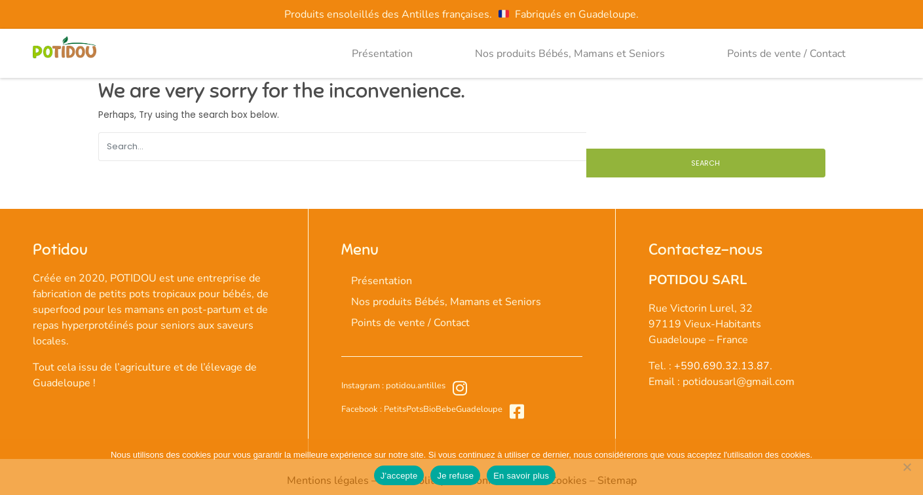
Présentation (382, 53)
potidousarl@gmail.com (739, 382)
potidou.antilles (414, 386)
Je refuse (455, 476)
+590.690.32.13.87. (723, 366)
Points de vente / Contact (786, 53)
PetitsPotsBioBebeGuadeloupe (442, 409)
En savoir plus (521, 476)
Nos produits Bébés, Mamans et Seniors (570, 53)
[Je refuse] (906, 466)
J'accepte (399, 476)
